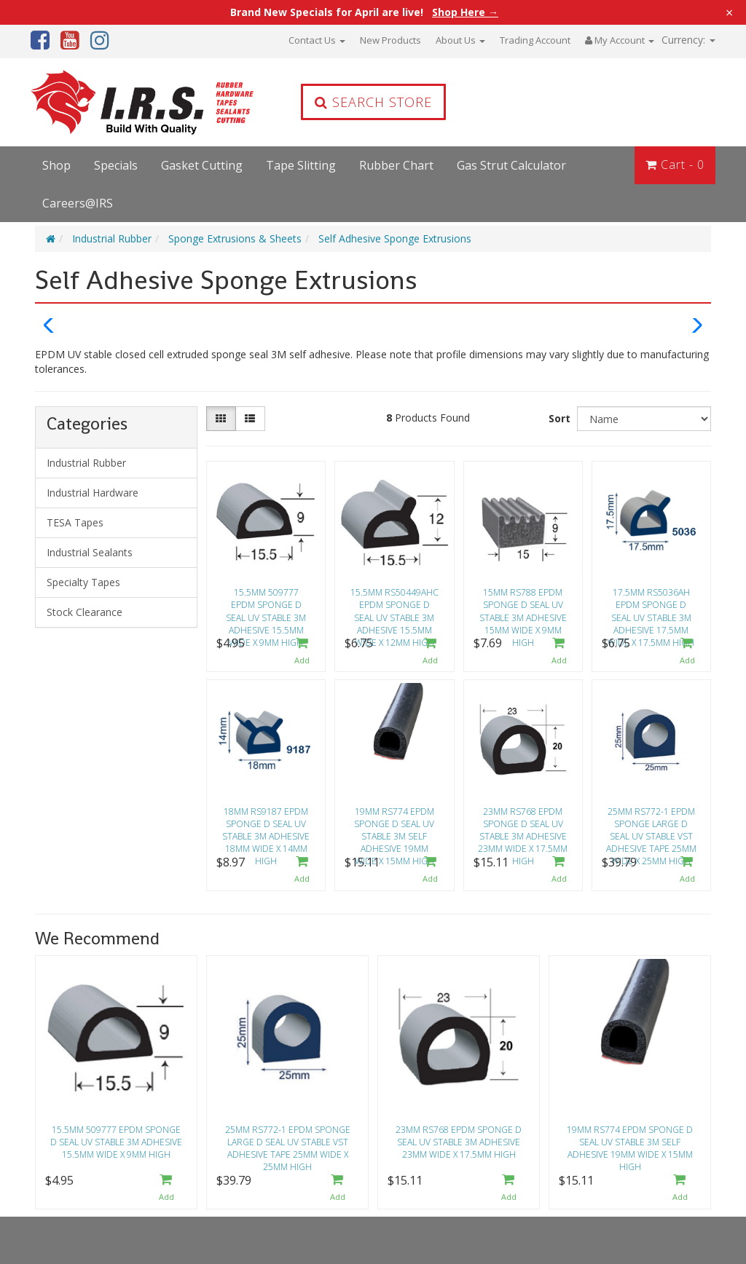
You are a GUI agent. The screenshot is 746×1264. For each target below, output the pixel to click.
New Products (390, 40)
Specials (116, 165)
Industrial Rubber (112, 238)
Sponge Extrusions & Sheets (235, 238)
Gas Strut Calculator (511, 165)
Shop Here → (465, 12)
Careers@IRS (77, 203)
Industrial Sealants (90, 552)
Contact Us (316, 40)
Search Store (373, 102)
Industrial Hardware (92, 492)
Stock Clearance (84, 612)
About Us (460, 40)
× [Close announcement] (729, 12)
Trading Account (535, 40)
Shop (56, 165)
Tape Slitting (301, 165)
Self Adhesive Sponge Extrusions (394, 238)
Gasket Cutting (202, 165)
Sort (559, 418)
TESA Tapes (75, 522)
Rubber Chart (396, 165)
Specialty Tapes (83, 582)
